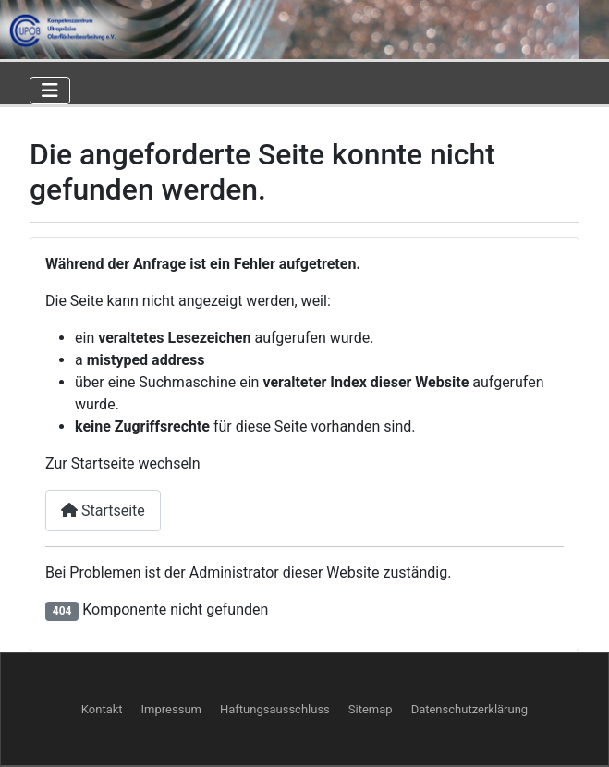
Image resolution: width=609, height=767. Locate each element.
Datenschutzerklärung (470, 709)
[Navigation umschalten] (50, 90)
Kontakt (102, 709)
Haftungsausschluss (275, 709)
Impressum (171, 709)
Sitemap (370, 709)
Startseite (103, 510)
